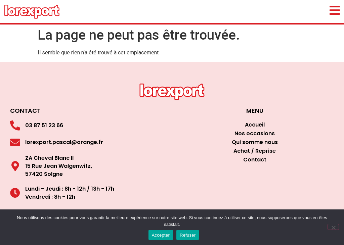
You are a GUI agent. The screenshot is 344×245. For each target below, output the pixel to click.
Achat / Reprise (254, 151)
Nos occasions (254, 133)
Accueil (255, 125)
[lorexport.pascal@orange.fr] (15, 142)
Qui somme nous (255, 142)
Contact (254, 159)
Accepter (161, 235)
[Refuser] (333, 227)
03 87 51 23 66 (44, 125)
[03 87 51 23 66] (15, 125)
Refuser (188, 235)
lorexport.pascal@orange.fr (64, 142)
